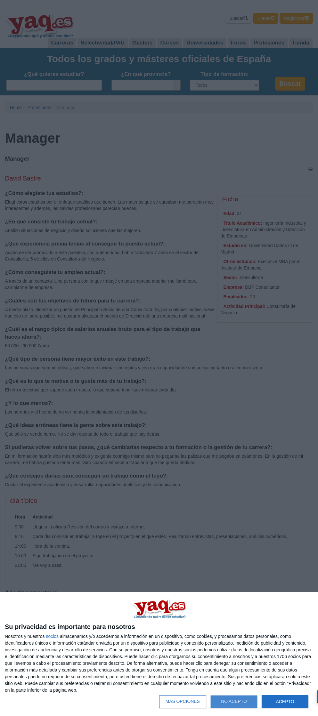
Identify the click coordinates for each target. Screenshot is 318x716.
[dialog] (159, 654)
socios (52, 636)
